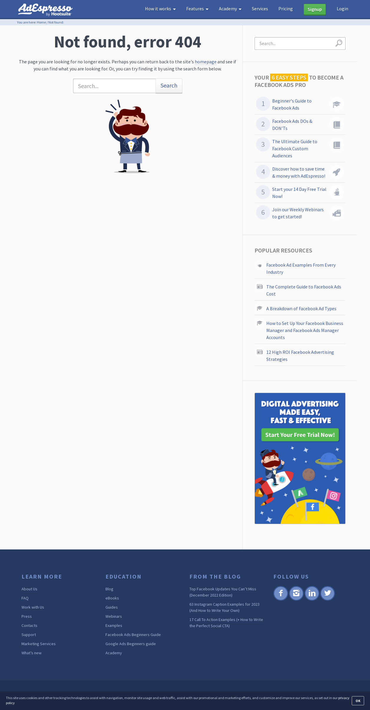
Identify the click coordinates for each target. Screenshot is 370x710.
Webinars (113, 616)
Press (27, 616)
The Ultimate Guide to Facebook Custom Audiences (294, 148)
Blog (109, 589)
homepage (206, 62)
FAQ (25, 598)
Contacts (29, 625)
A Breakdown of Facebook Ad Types (301, 308)
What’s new (32, 652)
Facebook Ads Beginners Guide (133, 634)
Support (29, 634)
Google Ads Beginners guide (130, 643)
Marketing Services (39, 643)
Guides (111, 607)
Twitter (327, 600)
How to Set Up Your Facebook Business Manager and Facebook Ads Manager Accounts (304, 330)
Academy (113, 652)
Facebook (280, 600)
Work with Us (33, 607)
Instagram (296, 600)
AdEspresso (46, 10)
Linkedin (311, 600)
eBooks (112, 598)
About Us (29, 589)
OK (358, 701)
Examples (113, 625)
